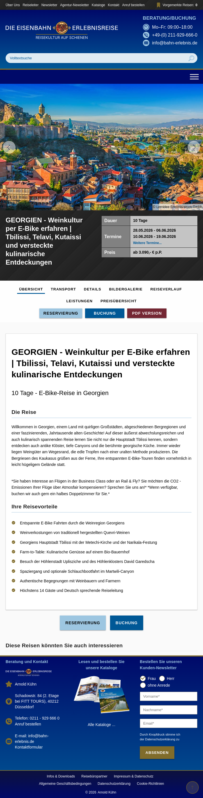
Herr (170, 678)
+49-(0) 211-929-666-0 (174, 35)
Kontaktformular (29, 747)
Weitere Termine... (147, 243)
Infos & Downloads (61, 776)
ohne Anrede (159, 685)
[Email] (168, 723)
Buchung (105, 313)
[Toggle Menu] (194, 76)
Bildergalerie (125, 289)
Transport (63, 289)
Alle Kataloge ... (101, 724)
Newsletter (49, 5)
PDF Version (147, 313)
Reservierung (61, 313)
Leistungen (79, 301)
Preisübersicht (119, 301)
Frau (152, 678)
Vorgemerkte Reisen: (176, 4)
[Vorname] (168, 696)
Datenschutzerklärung (114, 784)
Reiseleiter (31, 5)
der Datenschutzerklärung (157, 739)
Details (92, 289)
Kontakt (113, 5)
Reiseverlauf (166, 289)
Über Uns (13, 5)
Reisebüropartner (94, 776)
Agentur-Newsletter (74, 5)
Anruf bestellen (133, 5)
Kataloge (98, 5)
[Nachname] (168, 709)
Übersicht (31, 289)
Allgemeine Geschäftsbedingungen (65, 784)
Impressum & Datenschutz (134, 776)
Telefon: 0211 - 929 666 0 (37, 718)
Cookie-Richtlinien (150, 784)
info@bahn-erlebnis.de (174, 42)
